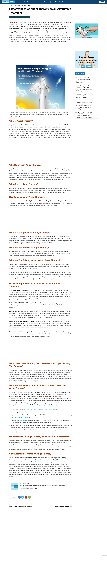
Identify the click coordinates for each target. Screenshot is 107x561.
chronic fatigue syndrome (21, 417)
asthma (40, 412)
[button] (96, 1)
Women (89, 66)
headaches (36, 409)
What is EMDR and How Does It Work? (20, 506)
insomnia (29, 409)
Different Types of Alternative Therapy (22, 5)
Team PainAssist (42, 16)
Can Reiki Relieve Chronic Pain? (63, 506)
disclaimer (24, 486)
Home (10, 5)
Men (83, 66)
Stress (13, 409)
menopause (23, 420)
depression (52, 409)
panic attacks (44, 409)
